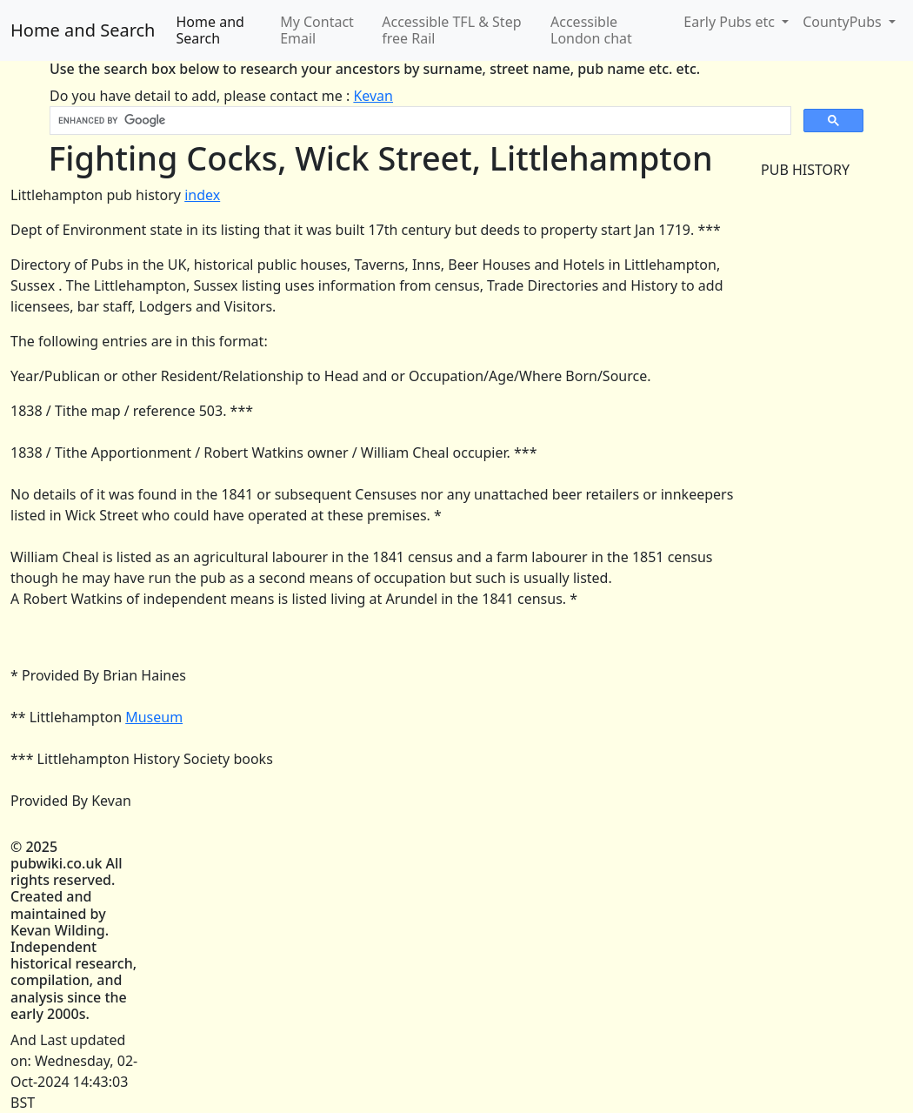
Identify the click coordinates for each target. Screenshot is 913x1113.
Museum (154, 717)
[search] (418, 121)
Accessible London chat (591, 30)
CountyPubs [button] (844, 21)
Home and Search (82, 30)
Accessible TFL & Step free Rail (451, 30)
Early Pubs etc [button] (730, 21)
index (202, 194)
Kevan (373, 95)
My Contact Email (317, 30)
